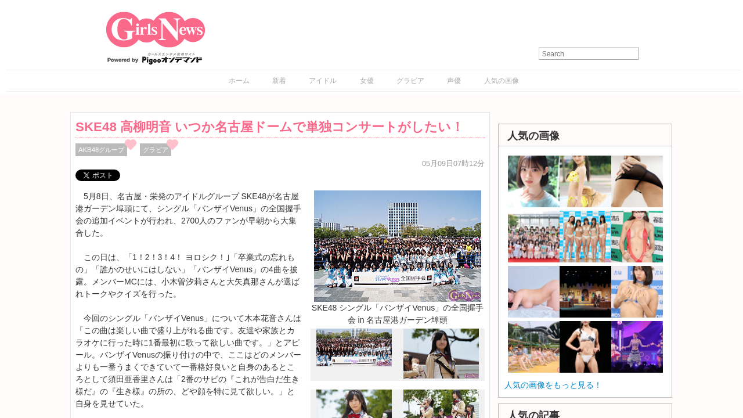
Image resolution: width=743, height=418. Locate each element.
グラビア (410, 81)
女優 (367, 81)
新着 (279, 81)
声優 (454, 81)
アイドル (323, 81)
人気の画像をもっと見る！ (553, 385)
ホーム (239, 81)
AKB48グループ (101, 149)
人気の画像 (501, 81)
